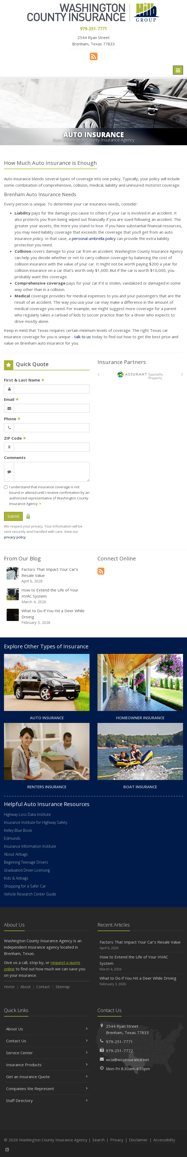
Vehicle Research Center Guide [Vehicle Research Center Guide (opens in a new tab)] (30, 894)
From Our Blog (22, 558)
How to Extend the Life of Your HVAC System (47, 596)
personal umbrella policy (94, 238)
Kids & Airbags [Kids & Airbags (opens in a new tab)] (16, 878)
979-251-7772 (119, 1050)
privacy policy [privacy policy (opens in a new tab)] (15, 537)
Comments (15, 457)
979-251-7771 (119, 1041)
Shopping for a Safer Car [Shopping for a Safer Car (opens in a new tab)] (25, 886)
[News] (93, 56)
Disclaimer (138, 1139)
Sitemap (63, 986)
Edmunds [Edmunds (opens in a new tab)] (12, 838)
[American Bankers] (140, 375)
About (25, 986)
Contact (43, 986)
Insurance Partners (121, 362)
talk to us (82, 336)
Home (9, 986)
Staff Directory (46, 1100)
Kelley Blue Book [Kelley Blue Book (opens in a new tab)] (18, 830)
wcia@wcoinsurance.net (127, 1059)
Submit (13, 516)
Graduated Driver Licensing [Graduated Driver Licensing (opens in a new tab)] (27, 870)
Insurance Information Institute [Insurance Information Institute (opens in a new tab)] (30, 846)
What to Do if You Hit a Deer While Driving (47, 616)
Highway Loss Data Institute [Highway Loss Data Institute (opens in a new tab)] (27, 814)
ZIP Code (15, 438)
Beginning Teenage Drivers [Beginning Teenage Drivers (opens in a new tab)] (26, 862)
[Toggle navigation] (178, 70)
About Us (46, 1028)
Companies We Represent (46, 1088)
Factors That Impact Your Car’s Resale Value (47, 575)
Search (98, 1139)
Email (11, 399)
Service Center (46, 1052)
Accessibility (164, 1139)
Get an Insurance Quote (46, 1076)
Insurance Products (46, 1064)
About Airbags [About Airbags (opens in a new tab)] (16, 854)
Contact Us (46, 1040)
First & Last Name (24, 380)
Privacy (116, 1139)
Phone (12, 418)
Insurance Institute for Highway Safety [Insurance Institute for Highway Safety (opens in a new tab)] (35, 822)
